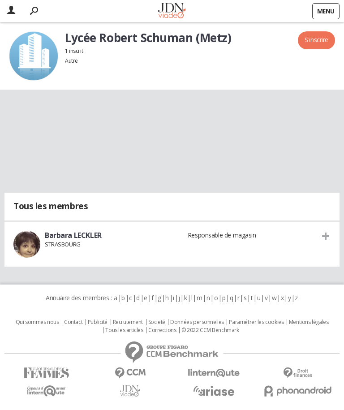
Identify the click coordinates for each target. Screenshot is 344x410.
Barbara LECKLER (73, 235)
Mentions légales (308, 322)
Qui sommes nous (37, 322)
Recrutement (128, 322)
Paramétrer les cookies (256, 322)
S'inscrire (316, 39)
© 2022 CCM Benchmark (210, 330)
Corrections (162, 330)
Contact (73, 322)
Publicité (98, 322)
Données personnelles (197, 322)
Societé (156, 322)
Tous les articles (124, 330)
